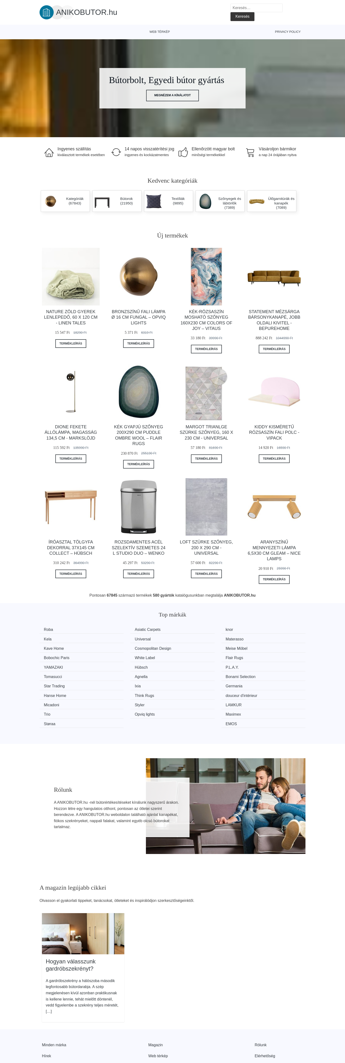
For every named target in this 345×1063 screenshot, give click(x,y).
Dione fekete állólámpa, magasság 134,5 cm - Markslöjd (71, 432)
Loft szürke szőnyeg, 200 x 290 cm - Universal (206, 548)
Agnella (52, 666)
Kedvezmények (55, 1035)
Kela (254, 630)
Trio (253, 684)
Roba (50, 630)
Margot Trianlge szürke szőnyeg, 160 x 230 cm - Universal (206, 432)
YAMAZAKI (55, 657)
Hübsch (120, 657)
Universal (54, 639)
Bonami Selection (129, 666)
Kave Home (192, 639)
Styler (119, 684)
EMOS (256, 693)
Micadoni (53, 684)
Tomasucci (259, 657)
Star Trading (192, 666)
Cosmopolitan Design (268, 639)
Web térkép (160, 32)
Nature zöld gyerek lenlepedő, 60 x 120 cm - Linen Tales (71, 317)
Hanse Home (125, 675)
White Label (192, 648)
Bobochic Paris (126, 648)
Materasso (123, 639)
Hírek (46, 1024)
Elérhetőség (265, 1024)
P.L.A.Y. (188, 657)
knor (186, 630)
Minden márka (54, 1014)
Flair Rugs (259, 648)
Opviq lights (56, 693)
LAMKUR (190, 684)
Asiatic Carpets (127, 630)
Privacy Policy (288, 32)
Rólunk (261, 1014)
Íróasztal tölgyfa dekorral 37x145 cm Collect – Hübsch (70, 548)
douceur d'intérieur (266, 675)
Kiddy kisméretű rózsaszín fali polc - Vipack (274, 432)
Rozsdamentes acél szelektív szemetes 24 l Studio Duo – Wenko (138, 548)
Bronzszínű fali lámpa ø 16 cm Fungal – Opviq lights (138, 317)
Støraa (188, 693)
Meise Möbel (56, 648)
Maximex (121, 693)
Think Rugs (191, 675)
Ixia (253, 666)
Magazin (155, 1014)
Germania (54, 675)
